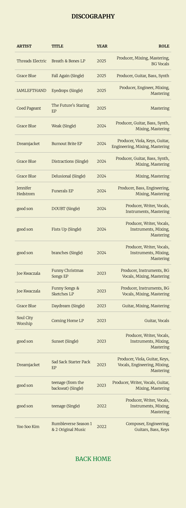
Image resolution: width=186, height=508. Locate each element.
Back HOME (93, 459)
